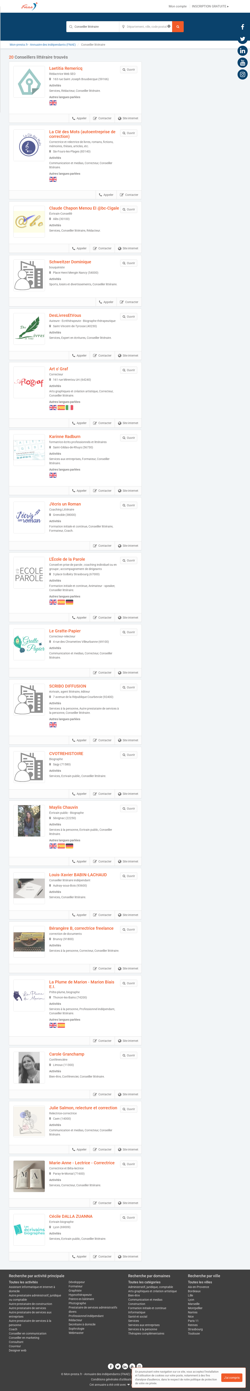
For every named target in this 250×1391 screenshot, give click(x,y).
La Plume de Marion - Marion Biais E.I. (81, 984)
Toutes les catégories (144, 1282)
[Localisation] (145, 26)
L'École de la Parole (67, 559)
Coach (13, 1329)
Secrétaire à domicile (82, 1324)
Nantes (192, 1312)
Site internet (128, 118)
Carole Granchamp (66, 1054)
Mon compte (178, 6)
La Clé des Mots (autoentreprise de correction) (82, 134)
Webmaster (76, 1333)
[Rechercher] (178, 26)
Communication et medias (145, 1299)
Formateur (76, 1286)
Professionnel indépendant (86, 1316)
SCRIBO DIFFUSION (67, 686)
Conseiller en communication (27, 1333)
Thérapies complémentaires (146, 1333)
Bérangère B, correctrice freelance (81, 928)
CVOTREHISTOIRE (66, 753)
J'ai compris (232, 1377)
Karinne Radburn (64, 436)
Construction (136, 1304)
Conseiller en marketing (24, 1337)
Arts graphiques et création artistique (152, 1291)
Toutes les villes (200, 1282)
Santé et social (137, 1316)
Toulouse (194, 1333)
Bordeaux (194, 1291)
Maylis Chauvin (63, 807)
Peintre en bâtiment (81, 1299)
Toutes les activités (23, 1282)
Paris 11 (193, 1320)
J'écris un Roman (65, 504)
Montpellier (195, 1308)
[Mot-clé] (92, 26)
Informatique (136, 1312)
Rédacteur (75, 1320)
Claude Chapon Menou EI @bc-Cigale (84, 208)
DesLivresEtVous (65, 315)
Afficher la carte (194, 114)
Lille (190, 1295)
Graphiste (75, 1290)
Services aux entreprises (144, 1325)
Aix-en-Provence (198, 1287)
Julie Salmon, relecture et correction (83, 1107)
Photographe (77, 1303)
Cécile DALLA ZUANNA (70, 1216)
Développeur (77, 1282)
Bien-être (134, 1295)
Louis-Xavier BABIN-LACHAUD (78, 874)
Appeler (79, 118)
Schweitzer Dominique (70, 261)
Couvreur (15, 1346)
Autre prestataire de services (27, 1308)
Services (133, 1320)
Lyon (191, 1299)
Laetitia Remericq (65, 68)
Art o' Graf (58, 368)
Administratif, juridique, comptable (150, 1287)
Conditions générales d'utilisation (112, 1379)
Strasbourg (195, 1329)
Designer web (17, 1350)
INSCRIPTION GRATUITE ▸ (210, 6)
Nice (191, 1316)
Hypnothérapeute (80, 1294)
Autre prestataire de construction (30, 1304)
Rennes (193, 1325)
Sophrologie (76, 1328)
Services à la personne (142, 1329)
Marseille (194, 1304)
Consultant (16, 1342)
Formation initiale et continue (147, 1308)
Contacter (102, 118)
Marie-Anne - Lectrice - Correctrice (82, 1162)
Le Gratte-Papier (65, 630)
